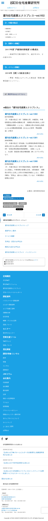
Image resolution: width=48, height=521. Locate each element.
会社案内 (6, 378)
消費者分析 (6, 313)
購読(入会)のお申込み (12, 247)
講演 (4, 358)
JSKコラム (7, 374)
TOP (1, 10)
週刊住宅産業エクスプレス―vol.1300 (21, 161)
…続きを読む (39, 134)
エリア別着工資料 (9, 309)
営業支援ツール (9, 337)
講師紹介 (6, 370)
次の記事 (38, 215)
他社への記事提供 (9, 398)
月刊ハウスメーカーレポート (12, 292)
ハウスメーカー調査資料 (11, 301)
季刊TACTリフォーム (10, 284)
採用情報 (6, 406)
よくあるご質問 (8, 426)
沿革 (4, 394)
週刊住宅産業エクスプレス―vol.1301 (21, 138)
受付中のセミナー (9, 333)
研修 (4, 362)
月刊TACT (6, 280)
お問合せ (6, 430)
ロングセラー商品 (10, 203)
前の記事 (9, 215)
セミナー (6, 329)
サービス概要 (9, 236)
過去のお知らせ (6, 479)
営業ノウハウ (7, 325)
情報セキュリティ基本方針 (12, 414)
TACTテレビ (7, 341)
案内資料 (6, 390)
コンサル (6, 366)
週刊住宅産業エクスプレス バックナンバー (20, 252)
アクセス (6, 402)
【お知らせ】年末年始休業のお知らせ (16, 463)
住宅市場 (6, 317)
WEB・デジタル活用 (9, 321)
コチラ (35, 260)
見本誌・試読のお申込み (13, 241)
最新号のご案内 (10, 231)
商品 (6, 10)
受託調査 (6, 349)
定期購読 (11, 10)
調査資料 (6, 296)
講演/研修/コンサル (11, 354)
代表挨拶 (6, 382)
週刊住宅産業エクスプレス (13, 198)
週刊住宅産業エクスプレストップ (17, 225)
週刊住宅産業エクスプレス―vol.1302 (21, 114)
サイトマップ (7, 422)
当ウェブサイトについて (11, 418)
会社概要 (6, 386)
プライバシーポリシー (10, 410)
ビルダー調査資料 (9, 305)
